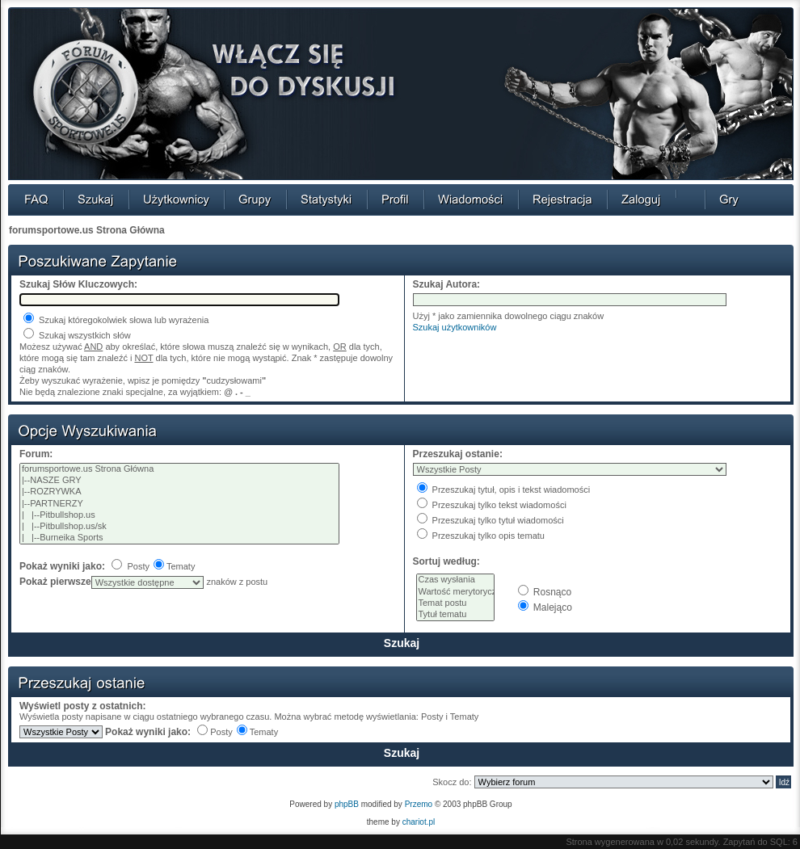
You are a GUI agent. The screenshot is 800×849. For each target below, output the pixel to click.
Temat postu (456, 603)
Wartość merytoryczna (456, 592)
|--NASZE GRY (179, 480)
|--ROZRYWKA (179, 492)
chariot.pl (419, 821)
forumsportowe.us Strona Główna (87, 230)
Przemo (418, 804)
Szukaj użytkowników (455, 327)
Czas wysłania (456, 580)
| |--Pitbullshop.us (179, 515)
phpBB (347, 804)
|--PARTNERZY (179, 504)
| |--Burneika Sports (179, 538)
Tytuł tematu (456, 614)
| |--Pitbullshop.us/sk (179, 526)
